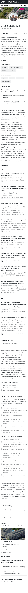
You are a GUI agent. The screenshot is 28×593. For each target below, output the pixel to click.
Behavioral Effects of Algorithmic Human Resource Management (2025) (12, 204)
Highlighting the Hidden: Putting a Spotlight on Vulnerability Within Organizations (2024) (13, 318)
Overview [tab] (5, 33)
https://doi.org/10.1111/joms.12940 (12, 247)
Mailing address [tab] (20, 525)
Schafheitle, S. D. (18, 212)
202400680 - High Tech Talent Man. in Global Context (14, 422)
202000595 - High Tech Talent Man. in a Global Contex (13, 456)
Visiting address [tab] (7, 525)
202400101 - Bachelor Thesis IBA (11, 419)
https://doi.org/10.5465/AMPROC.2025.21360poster (15, 275)
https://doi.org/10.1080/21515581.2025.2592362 (15, 180)
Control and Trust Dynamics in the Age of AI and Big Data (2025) (13, 220)
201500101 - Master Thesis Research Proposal (15, 410)
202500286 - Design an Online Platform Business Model (13, 431)
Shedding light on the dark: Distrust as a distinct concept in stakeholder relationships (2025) (13, 188)
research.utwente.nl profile (10, 343)
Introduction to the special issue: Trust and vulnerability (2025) (13, 174)
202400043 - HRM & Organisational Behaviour (12, 416)
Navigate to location (6, 552)
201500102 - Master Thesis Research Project (14, 413)
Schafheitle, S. (5, 179)
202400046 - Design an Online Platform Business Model (13, 465)
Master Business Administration (11, 387)
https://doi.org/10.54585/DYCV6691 (12, 260)
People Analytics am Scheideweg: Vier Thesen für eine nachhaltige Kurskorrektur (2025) (14, 254)
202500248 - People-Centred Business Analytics (13, 427)
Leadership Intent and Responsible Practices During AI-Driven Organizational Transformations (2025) (13, 268)
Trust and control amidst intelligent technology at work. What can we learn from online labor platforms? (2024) (13, 304)
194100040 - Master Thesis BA (11, 408)
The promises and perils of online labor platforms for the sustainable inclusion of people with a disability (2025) (12, 283)
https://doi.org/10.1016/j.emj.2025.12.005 (13, 197)
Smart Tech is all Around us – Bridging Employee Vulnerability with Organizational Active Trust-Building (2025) (13, 238)
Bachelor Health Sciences (9, 385)
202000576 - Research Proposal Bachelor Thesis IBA (13, 450)
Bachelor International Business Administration (11, 391)
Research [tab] (16, 33)
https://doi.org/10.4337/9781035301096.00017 (14, 311)
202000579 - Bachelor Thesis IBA (11, 453)
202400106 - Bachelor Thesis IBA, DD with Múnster (14, 471)
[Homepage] (5, 5)
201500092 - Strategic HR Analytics (12, 442)
